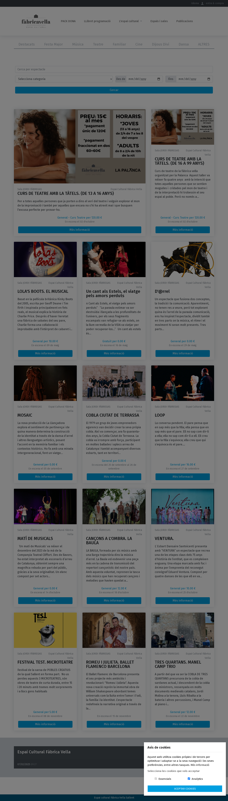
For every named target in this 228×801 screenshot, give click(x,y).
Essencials (165, 778)
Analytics (197, 778)
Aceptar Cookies (185, 788)
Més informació (200, 765)
